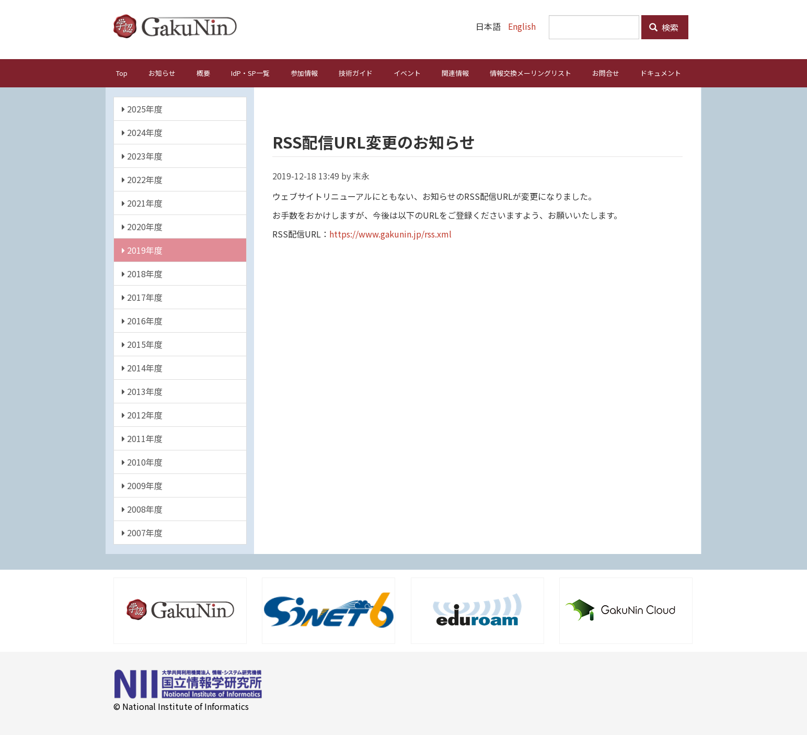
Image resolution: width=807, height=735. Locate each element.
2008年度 (142, 508)
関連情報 (455, 72)
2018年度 (142, 273)
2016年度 (142, 320)
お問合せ (605, 72)
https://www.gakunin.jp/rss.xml (390, 233)
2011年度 (142, 438)
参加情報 (304, 72)
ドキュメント (660, 72)
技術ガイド (356, 72)
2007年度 (142, 532)
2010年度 (142, 461)
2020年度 (142, 226)
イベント (407, 72)
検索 (663, 27)
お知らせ (162, 72)
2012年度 (142, 414)
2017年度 (142, 296)
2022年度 (142, 179)
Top (122, 72)
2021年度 (142, 202)
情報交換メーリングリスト (530, 72)
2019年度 (142, 249)
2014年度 (142, 367)
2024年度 (142, 132)
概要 (203, 72)
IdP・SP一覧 (250, 72)
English (522, 26)
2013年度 (142, 391)
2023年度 (142, 155)
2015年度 (142, 343)
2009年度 (142, 485)
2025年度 (142, 108)
